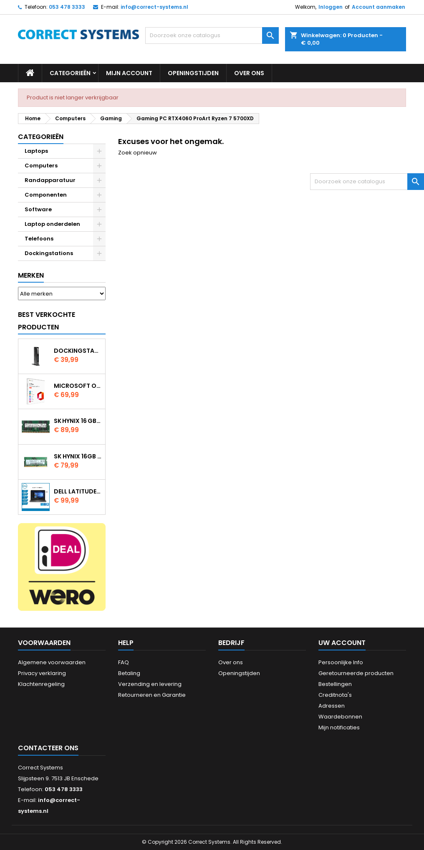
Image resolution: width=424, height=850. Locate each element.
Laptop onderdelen (52, 224)
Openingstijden (193, 73)
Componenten (46, 195)
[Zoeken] (212, 35)
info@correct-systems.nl (154, 6)
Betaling (129, 673)
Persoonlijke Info (340, 662)
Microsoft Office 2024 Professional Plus (78, 385)
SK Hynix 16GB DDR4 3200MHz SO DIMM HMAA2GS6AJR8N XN (78, 456)
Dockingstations (49, 253)
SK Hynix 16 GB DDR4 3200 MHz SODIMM (78, 420)
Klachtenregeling (41, 684)
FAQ (123, 662)
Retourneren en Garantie (152, 695)
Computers (41, 165)
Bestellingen (335, 684)
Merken (31, 275)
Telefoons (39, 239)
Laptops (36, 151)
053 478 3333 (67, 6)
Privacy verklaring (42, 673)
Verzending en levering (150, 684)
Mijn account (129, 73)
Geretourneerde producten (356, 673)
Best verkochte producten (46, 321)
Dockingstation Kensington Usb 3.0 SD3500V (78, 350)
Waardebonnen (340, 717)
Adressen (331, 706)
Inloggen (330, 6)
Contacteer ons (48, 748)
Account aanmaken (378, 6)
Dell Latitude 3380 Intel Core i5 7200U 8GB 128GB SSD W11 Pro (78, 491)
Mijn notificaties (339, 727)
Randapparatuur (50, 180)
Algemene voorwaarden (52, 662)
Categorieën (70, 73)
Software (38, 209)
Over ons (249, 73)
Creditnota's (335, 695)
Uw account (342, 643)
